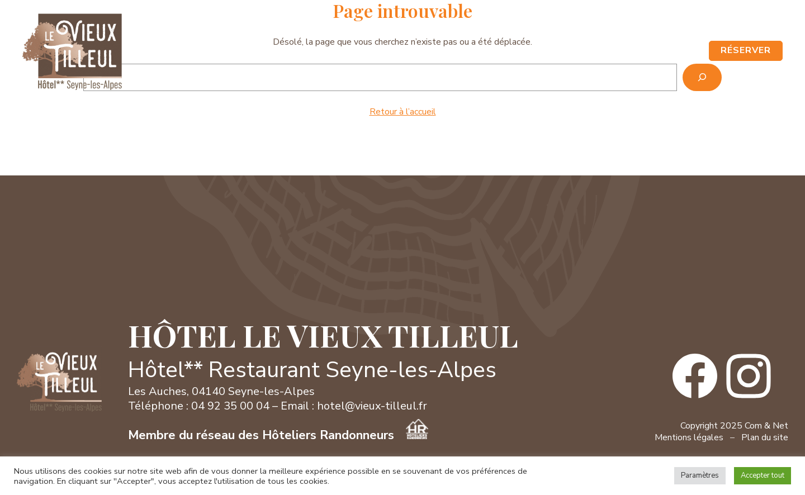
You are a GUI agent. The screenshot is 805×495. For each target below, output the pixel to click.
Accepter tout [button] (762, 475)
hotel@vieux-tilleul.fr (372, 405)
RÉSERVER (746, 50)
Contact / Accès (710, 24)
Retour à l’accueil (403, 112)
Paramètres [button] (700, 475)
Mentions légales (689, 437)
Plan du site (764, 437)
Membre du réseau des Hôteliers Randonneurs (278, 435)
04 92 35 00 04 (626, 24)
